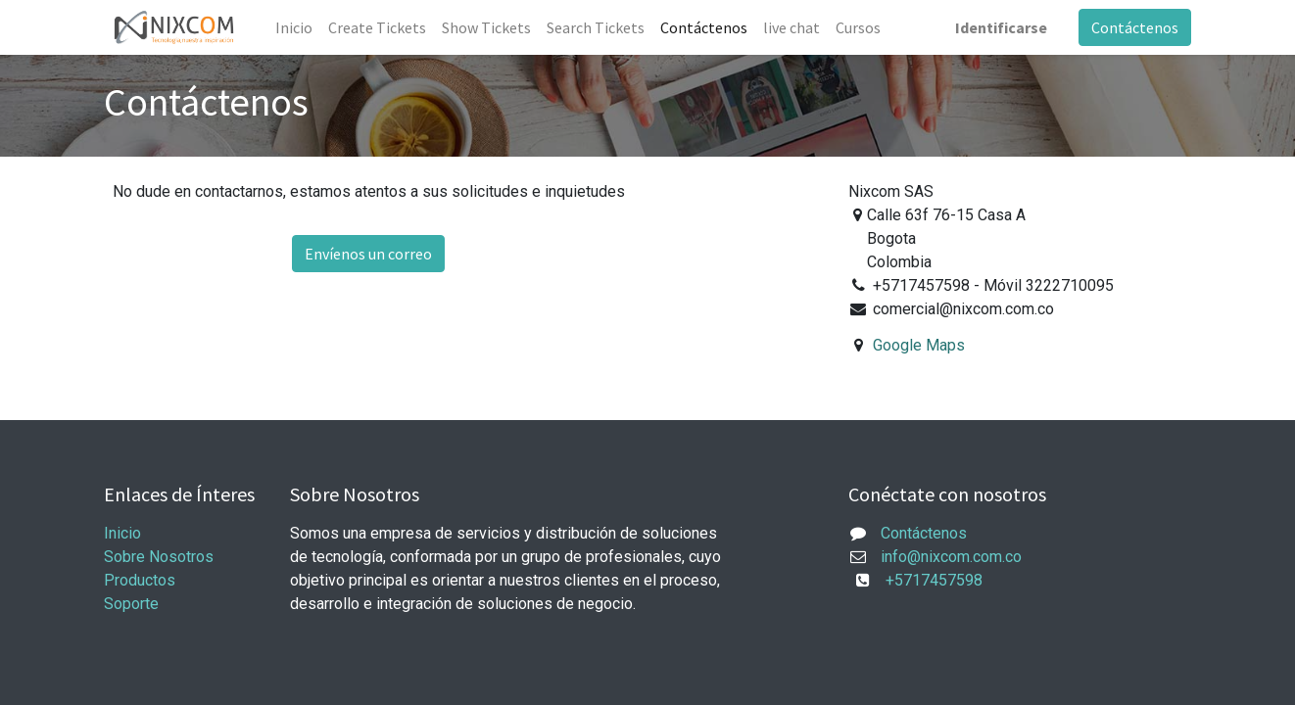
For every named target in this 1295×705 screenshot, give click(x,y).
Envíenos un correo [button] (368, 253)
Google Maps (919, 345)
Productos (139, 580)
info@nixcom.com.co (951, 556)
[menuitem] (293, 27)
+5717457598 (928, 580)
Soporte (131, 603)
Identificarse (1001, 27)
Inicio (122, 533)
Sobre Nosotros (159, 556)
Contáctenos (1134, 27)
